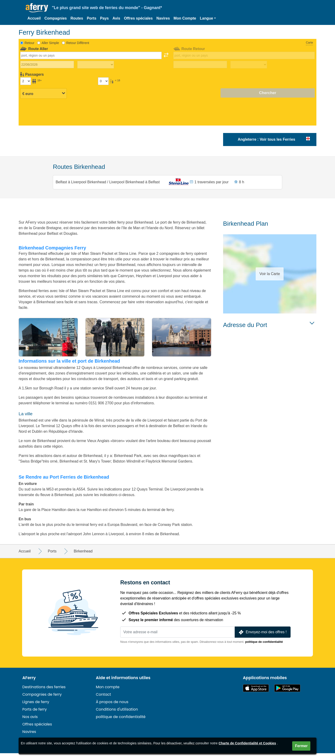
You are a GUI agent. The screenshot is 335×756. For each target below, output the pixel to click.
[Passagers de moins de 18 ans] (103, 81)
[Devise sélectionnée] (43, 93)
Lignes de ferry (35, 704)
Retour (29, 43)
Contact (103, 697)
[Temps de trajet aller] (95, 65)
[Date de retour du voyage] (200, 64)
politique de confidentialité (264, 644)
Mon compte (108, 689)
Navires (163, 18)
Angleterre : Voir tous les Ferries (266, 139)
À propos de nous (112, 704)
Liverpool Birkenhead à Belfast (134, 183)
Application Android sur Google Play (287, 691)
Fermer (301, 746)
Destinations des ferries (44, 689)
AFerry (29, 680)
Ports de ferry (34, 712)
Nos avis (30, 719)
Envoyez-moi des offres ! (262, 635)
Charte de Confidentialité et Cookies (247, 743)
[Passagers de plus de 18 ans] (25, 81)
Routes (76, 18)
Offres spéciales (138, 18)
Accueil (34, 18)
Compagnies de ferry (42, 697)
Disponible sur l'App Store (256, 691)
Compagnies (55, 18)
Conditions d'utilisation (117, 712)
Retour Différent (77, 43)
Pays (104, 18)
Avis (116, 18)
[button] (208, 18)
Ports (91, 18)
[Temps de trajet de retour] (248, 65)
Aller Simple (50, 43)
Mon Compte (185, 18)
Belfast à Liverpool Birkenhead (82, 183)
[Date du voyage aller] (47, 64)
